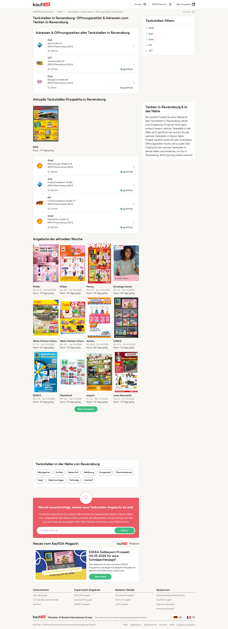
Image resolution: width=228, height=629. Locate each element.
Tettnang (74, 480)
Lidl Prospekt (121, 604)
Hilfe (125, 624)
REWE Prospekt (81, 604)
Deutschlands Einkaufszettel (170, 595)
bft (149, 44)
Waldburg (89, 472)
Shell (150, 27)
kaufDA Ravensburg (43, 12)
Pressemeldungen (165, 608)
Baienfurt (73, 472)
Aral (149, 33)
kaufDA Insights (164, 599)
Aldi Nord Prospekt (124, 595)
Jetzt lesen (100, 576)
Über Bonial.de (40, 595)
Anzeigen (189, 11)
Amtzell (88, 480)
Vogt (40, 480)
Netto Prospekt (122, 599)
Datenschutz (121, 521)
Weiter (124, 530)
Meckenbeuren (124, 472)
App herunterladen (165, 604)
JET (149, 50)
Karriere (37, 604)
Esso (150, 39)
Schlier (59, 472)
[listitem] (46, 127)
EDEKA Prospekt (82, 595)
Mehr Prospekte (86, 409)
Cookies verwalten (186, 624)
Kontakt (163, 624)
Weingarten (44, 472)
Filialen (60, 12)
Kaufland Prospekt (83, 599)
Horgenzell (105, 472)
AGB (172, 624)
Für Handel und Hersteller (46, 599)
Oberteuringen (56, 480)
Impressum (135, 624)
